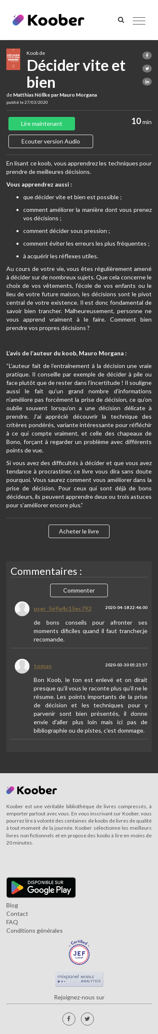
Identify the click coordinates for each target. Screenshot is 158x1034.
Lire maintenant (41, 123)
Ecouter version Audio (50, 141)
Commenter (79, 590)
